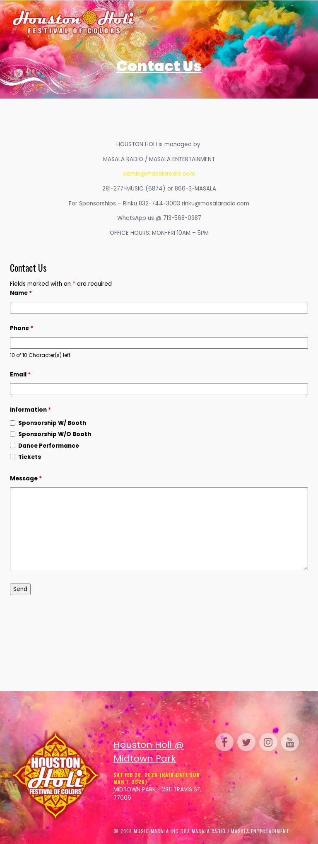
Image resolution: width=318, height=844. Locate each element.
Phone (21, 328)
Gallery (217, 22)
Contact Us (215, 38)
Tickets (167, 22)
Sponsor (154, 38)
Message (26, 478)
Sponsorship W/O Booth (54, 434)
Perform (261, 22)
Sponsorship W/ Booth (52, 423)
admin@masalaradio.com (159, 174)
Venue (240, 22)
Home (147, 22)
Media (178, 38)
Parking (285, 22)
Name (21, 293)
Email (20, 375)
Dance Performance (48, 446)
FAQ (193, 38)
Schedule (191, 22)
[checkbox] (12, 423)
